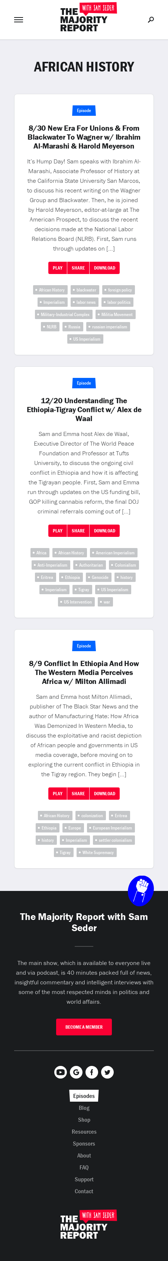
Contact (84, 1191)
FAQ (84, 1167)
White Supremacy (98, 852)
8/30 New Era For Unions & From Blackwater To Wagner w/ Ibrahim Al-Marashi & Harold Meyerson (84, 137)
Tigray (83, 589)
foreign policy (120, 290)
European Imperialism (112, 828)
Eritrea (47, 577)
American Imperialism (115, 553)
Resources (84, 1131)
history (126, 577)
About (84, 1155)
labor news (86, 302)
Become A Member (84, 1027)
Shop (84, 1119)
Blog (84, 1108)
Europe (74, 828)
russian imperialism (109, 327)
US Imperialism (86, 339)
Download (104, 268)
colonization (92, 815)
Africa (41, 553)
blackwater (86, 290)
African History (52, 290)
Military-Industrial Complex (65, 314)
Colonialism (125, 565)
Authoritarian (91, 565)
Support (84, 1179)
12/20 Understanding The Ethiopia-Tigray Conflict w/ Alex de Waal (84, 409)
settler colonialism (115, 840)
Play (57, 268)
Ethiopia (72, 577)
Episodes (84, 1096)
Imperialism (54, 302)
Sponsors (84, 1143)
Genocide (100, 577)
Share (78, 268)
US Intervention (78, 602)
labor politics (118, 302)
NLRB (51, 327)
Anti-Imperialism (52, 565)
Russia (74, 327)
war (107, 602)
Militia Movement (117, 314)
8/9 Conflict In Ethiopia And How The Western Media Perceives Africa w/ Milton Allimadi (84, 672)
